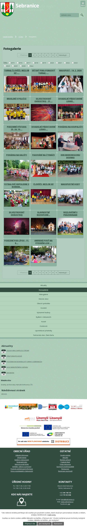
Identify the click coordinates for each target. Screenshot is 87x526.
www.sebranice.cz (67, 502)
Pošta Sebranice (65, 464)
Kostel (43, 321)
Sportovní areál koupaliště (65, 467)
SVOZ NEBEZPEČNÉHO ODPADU (17, 367)
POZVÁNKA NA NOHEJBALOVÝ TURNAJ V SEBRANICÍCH (24, 362)
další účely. (52, 515)
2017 (28, 63)
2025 (16, 66)
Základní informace (21, 455)
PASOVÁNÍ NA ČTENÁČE (43, 155)
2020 (52, 63)
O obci (21, 37)
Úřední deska (21, 458)
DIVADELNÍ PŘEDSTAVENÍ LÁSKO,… (43, 128)
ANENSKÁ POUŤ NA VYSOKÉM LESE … (43, 241)
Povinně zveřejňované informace (22, 469)
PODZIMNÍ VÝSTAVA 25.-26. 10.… (16, 128)
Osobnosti (43, 326)
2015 (12, 63)
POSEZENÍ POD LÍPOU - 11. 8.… (16, 241)
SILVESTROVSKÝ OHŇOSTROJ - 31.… (43, 100)
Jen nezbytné (44, 523)
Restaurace (65, 469)
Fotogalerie (43, 290)
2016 (20, 63)
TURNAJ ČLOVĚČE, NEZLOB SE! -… (16, 71)
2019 (44, 63)
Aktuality (43, 285)
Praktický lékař (65, 462)
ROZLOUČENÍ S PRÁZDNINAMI (70, 213)
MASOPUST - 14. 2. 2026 (70, 70)
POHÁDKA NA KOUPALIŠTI (70, 127)
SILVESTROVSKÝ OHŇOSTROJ (16, 213)
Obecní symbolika (43, 303)
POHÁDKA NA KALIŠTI (16, 155)
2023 (75, 63)
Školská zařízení (65, 460)
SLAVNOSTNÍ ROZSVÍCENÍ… (43, 213)
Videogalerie (43, 294)
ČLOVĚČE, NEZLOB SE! (43, 184)
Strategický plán (22, 462)
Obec (32, 66)
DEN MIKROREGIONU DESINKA (70, 156)
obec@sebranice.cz (67, 500)
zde (69, 504)
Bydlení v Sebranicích (43, 317)
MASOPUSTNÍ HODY (70, 184)
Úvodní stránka (8, 37)
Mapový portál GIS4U (22, 464)
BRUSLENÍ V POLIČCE (16, 98)
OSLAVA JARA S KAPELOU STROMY (17, 351)
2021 (60, 63)
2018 (36, 63)
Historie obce (43, 299)
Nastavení (58, 523)
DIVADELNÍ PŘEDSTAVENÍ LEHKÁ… (70, 100)
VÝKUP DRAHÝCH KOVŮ (14, 356)
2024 (8, 66)
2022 (68, 63)
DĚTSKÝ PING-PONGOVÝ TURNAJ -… (43, 71)
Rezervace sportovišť (65, 471)
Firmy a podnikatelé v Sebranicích (22, 471)
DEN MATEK (10, 373)
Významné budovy (43, 312)
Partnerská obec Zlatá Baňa (43, 335)
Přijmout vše (30, 523)
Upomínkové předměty (43, 331)
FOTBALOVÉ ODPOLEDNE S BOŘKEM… (16, 185)
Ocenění (44, 308)
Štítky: (5, 63)
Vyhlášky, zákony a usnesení (21, 467)
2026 (23, 66)
